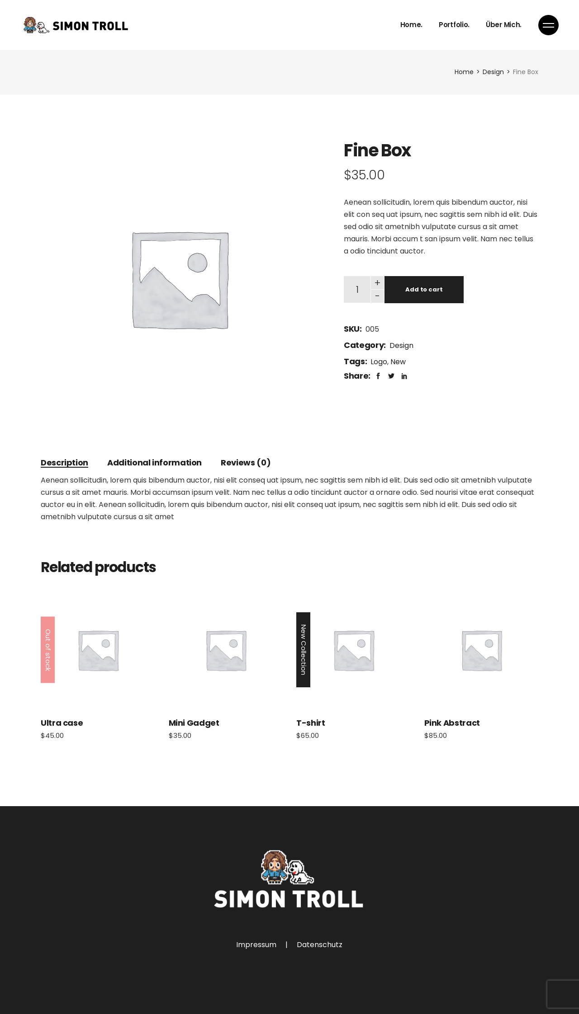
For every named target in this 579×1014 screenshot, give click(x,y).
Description (64, 462)
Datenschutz (319, 944)
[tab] (64, 462)
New (398, 362)
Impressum (256, 944)
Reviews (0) (246, 462)
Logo (378, 362)
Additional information (154, 462)
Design (401, 345)
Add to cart (424, 289)
